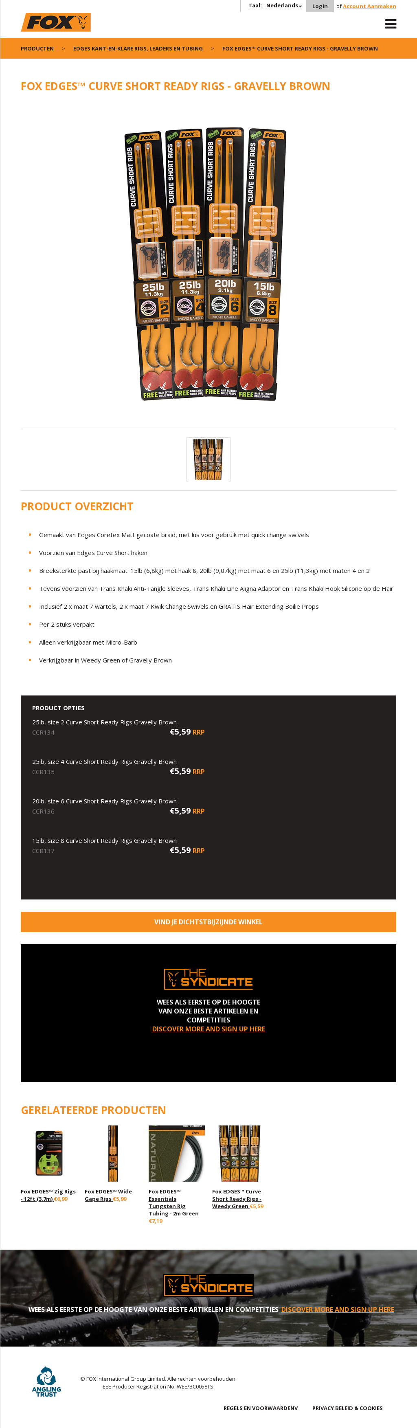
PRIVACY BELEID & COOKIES (347, 1408)
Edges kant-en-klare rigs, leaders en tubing (138, 48)
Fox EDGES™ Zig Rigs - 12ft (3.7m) (48, 1195)
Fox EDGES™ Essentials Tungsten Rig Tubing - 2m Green (174, 1202)
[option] (208, 265)
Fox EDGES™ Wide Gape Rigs (108, 1195)
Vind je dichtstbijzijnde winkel (208, 921)
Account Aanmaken (369, 6)
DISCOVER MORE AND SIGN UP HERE (208, 1028)
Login (320, 6)
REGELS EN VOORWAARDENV (261, 1408)
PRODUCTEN (37, 48)
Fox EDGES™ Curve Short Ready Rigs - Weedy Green (236, 1199)
